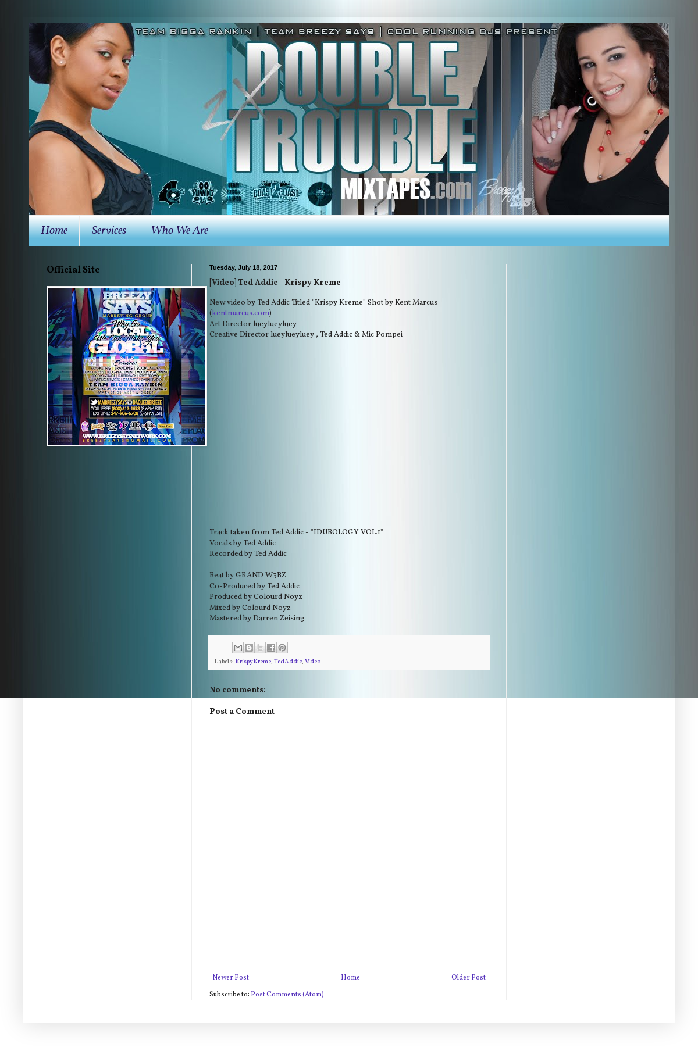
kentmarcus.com (240, 313)
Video (312, 661)
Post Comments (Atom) (287, 994)
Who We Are (179, 231)
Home (54, 231)
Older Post (468, 977)
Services (109, 231)
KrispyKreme (253, 661)
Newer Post (230, 977)
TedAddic (288, 661)
